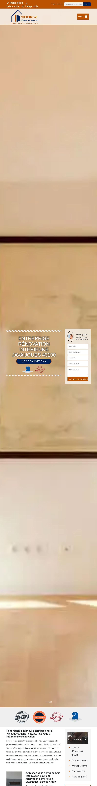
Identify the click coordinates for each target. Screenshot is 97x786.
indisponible (14, 2)
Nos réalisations (34, 361)
